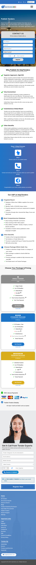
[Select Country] (18, 464)
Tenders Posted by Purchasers (9, 506)
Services (3, 531)
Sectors (3, 546)
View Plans (4, 525)
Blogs (2, 504)
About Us (3, 527)
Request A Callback (10, 472)
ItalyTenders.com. (14, 561)
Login (24, 2)
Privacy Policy (4, 537)
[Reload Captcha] (14, 56)
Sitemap (3, 514)
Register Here (18, 487)
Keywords (3, 550)
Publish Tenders (5, 510)
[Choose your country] (18, 52)
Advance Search (5, 502)
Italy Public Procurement (7, 508)
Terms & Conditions (6, 535)
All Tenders (4, 498)
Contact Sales (18, 308)
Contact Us (4, 529)
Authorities (4, 544)
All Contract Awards (6, 500)
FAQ (2, 533)
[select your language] (31, 2)
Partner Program (5, 512)
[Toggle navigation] (32, 7)
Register (20, 2)
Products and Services (7, 548)
